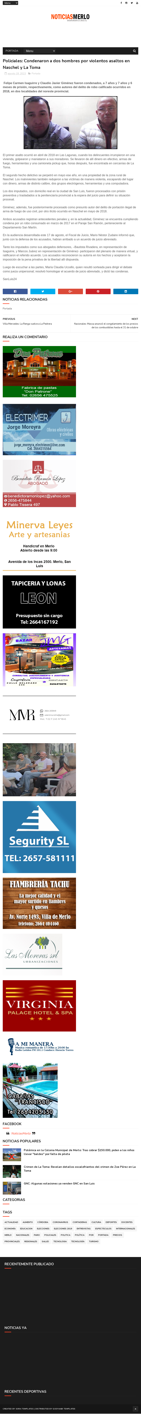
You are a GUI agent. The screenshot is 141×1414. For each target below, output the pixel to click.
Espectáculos (103, 1229)
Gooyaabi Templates (64, 1409)
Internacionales (125, 1229)
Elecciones (43, 1229)
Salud (45, 1242)
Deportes (111, 1222)
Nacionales (22, 1235)
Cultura (96, 1222)
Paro (37, 1235)
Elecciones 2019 (63, 1229)
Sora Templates (25, 1409)
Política (79, 1235)
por (91, 1235)
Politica (65, 1235)
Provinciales (12, 1242)
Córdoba (42, 1222)
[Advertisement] (70, 1297)
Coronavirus (60, 1222)
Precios (117, 1235)
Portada (12, 51)
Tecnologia (60, 1242)
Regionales (30, 1242)
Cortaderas (80, 1222)
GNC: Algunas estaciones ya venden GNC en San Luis (59, 1184)
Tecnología (77, 1242)
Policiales (50, 1235)
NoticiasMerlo (20, 1134)
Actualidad (11, 1222)
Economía (10, 1229)
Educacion (26, 1229)
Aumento (28, 1222)
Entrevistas (84, 1229)
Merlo (8, 1235)
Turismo (94, 1242)
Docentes (127, 1222)
